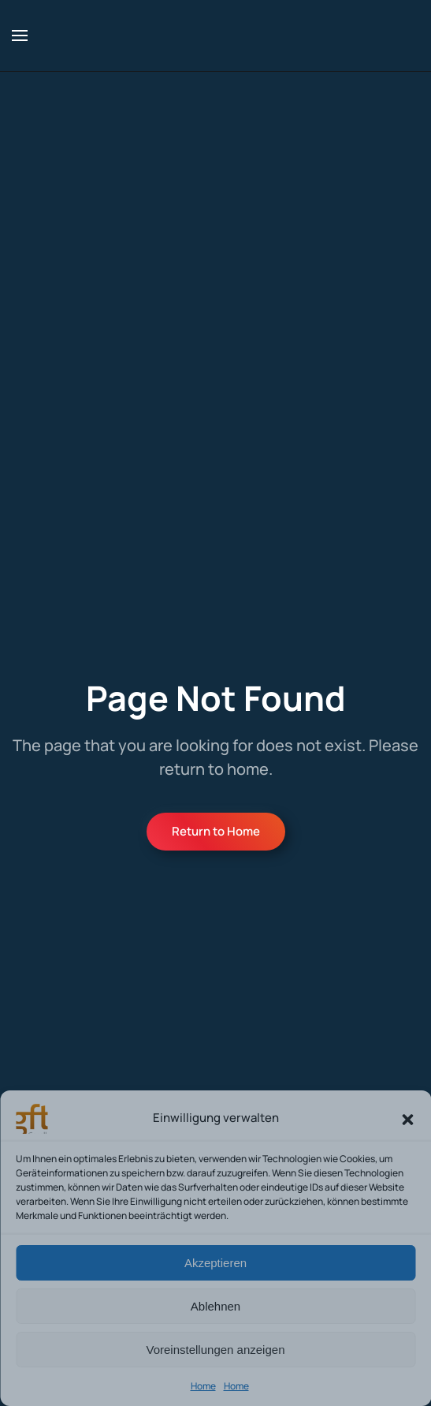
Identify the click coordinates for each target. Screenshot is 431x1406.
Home (203, 1386)
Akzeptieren (215, 1263)
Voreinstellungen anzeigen (216, 1349)
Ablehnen (215, 1306)
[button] (407, 1118)
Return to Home (216, 831)
